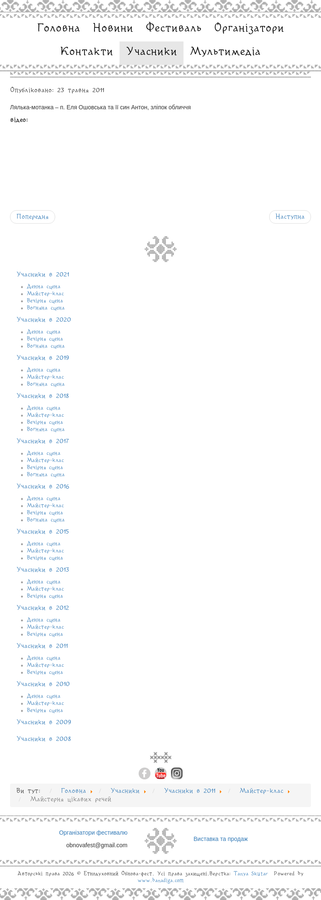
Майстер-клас (45, 293)
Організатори (249, 28)
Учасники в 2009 (43, 722)
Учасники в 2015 (42, 532)
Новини (113, 28)
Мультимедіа (225, 52)
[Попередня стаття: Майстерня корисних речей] (32, 217)
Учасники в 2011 (42, 646)
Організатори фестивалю (93, 832)
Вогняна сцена (46, 307)
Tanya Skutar (251, 874)
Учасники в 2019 (42, 358)
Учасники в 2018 (42, 396)
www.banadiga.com (161, 880)
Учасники (151, 52)
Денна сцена (44, 286)
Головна (58, 28)
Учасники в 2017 (42, 441)
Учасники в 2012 (42, 608)
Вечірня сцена (45, 300)
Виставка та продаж (221, 839)
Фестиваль (173, 28)
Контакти (86, 52)
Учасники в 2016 (42, 487)
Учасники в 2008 (43, 739)
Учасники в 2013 (42, 570)
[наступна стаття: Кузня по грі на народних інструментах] (290, 217)
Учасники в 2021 (42, 275)
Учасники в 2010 (43, 684)
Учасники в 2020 (43, 320)
